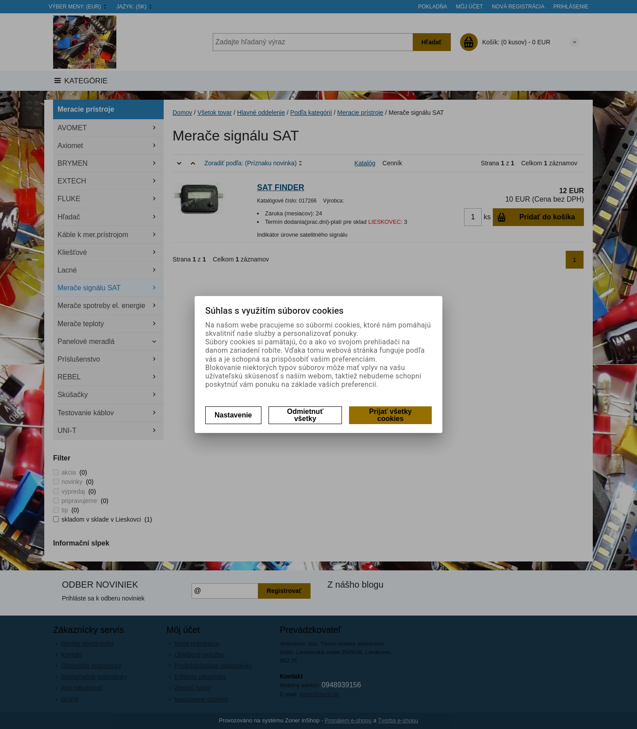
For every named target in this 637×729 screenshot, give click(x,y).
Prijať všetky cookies (390, 415)
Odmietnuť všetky (305, 415)
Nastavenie (233, 415)
